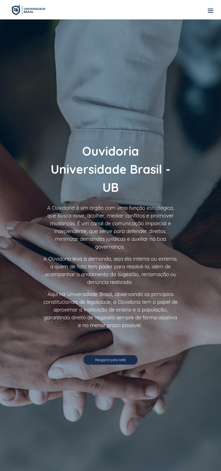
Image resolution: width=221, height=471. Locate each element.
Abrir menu (210, 11)
